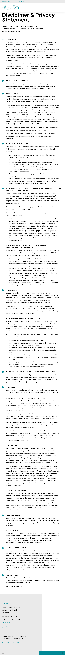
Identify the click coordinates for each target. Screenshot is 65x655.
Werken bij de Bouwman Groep (13, 639)
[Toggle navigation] (61, 8)
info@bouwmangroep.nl (11, 619)
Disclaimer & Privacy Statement (14, 636)
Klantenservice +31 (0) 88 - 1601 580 (13, 1)
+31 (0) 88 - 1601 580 (9, 616)
